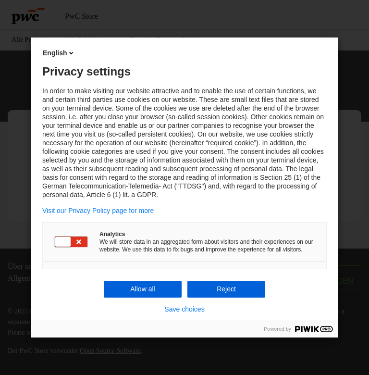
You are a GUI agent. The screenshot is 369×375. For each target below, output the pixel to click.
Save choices (184, 309)
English (59, 53)
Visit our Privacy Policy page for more (98, 210)
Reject (226, 289)
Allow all (142, 289)
